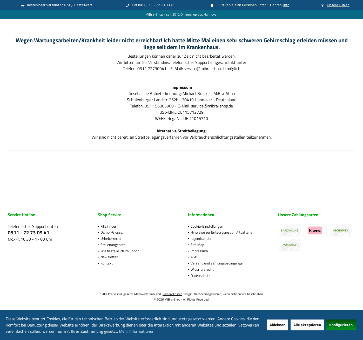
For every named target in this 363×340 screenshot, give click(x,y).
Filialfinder (108, 226)
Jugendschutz (201, 238)
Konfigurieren (341, 325)
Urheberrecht (110, 238)
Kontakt (106, 263)
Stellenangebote (112, 244)
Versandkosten (172, 293)
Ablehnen (277, 325)
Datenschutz (200, 275)
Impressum (199, 251)
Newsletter (109, 257)
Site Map (197, 244)
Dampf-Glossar (112, 232)
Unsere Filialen (338, 5)
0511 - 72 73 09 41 (28, 232)
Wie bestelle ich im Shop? (119, 251)
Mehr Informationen (136, 331)
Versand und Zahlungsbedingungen (218, 263)
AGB (194, 257)
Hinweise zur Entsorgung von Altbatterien (222, 232)
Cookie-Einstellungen (207, 226)
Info (286, 5)
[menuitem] (136, 226)
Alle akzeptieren (307, 325)
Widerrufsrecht (202, 269)
